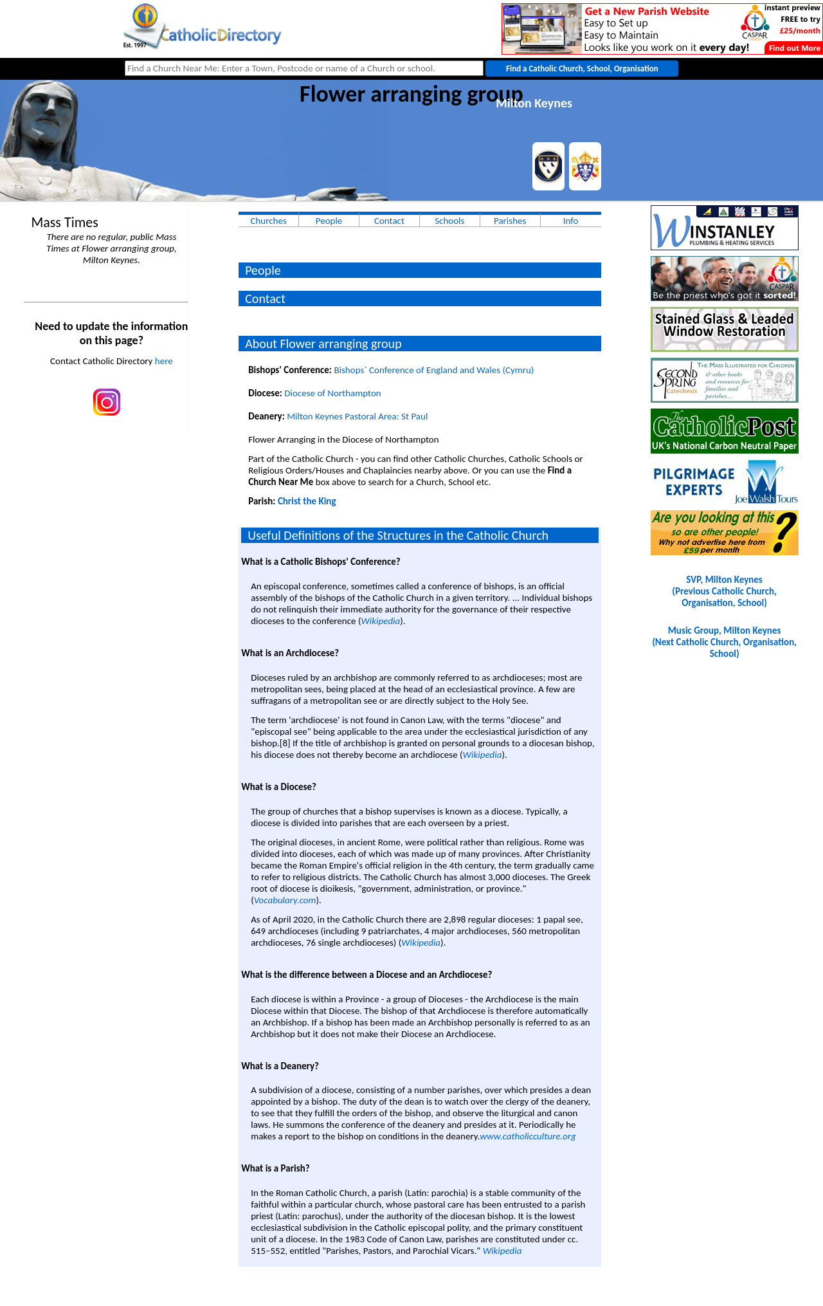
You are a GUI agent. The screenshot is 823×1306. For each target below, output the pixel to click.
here (164, 361)
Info (571, 220)
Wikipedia (380, 621)
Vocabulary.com (285, 900)
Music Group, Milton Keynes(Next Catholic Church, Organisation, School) (724, 642)
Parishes (510, 220)
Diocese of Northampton (332, 393)
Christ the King (307, 501)
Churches (268, 220)
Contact (389, 220)
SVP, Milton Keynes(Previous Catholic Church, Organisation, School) (724, 591)
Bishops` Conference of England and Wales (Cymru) (434, 370)
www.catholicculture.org (527, 1136)
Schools (449, 220)
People (329, 220)
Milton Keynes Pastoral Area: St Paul (357, 416)
